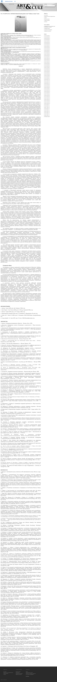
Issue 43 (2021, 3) (47, 59)
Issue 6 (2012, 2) (47, 108)
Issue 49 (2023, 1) (47, 51)
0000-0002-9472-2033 (7, 36)
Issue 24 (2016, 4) (47, 84)
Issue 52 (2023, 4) (47, 47)
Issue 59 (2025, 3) (47, 38)
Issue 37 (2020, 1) (47, 67)
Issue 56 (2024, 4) (47, 42)
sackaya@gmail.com (14, 38)
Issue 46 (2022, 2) (47, 55)
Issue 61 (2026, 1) (47, 35)
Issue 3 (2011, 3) (47, 112)
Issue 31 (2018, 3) (47, 75)
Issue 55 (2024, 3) (47, 43)
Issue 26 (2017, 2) (47, 82)
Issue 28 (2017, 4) (47, 79)
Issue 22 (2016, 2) (47, 87)
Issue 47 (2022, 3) (47, 54)
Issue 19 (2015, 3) (47, 91)
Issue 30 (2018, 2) (47, 76)
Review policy (17, 672)
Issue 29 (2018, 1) (47, 78)
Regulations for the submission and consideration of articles (50, 27)
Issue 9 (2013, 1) (47, 104)
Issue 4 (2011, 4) (47, 111)
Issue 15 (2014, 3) (47, 96)
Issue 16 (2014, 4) (47, 95)
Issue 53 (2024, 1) (47, 46)
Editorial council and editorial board (50, 16)
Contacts (46, 21)
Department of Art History (9, 1)
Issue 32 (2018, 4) (47, 74)
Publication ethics (47, 28)
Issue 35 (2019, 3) (47, 70)
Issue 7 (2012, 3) (47, 107)
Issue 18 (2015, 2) (47, 92)
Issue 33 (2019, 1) (47, 72)
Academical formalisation (48, 29)
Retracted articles (47, 116)
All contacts (27, 676)
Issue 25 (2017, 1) (47, 83)
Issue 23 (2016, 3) (47, 86)
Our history (46, 15)
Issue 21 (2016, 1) (47, 88)
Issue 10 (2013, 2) (47, 103)
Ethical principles (47, 19)
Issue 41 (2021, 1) (47, 62)
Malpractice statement (48, 31)
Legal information (47, 20)
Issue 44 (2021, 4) (47, 58)
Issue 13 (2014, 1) (47, 99)
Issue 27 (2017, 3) (47, 80)
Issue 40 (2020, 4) (47, 63)
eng (46, 4)
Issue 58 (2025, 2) (47, 39)
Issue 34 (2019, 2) (47, 71)
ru (44, 4)
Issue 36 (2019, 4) (47, 68)
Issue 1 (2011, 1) (47, 115)
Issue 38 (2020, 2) (47, 66)
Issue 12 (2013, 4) (47, 100)
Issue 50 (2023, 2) (47, 50)
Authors (46, 17)
